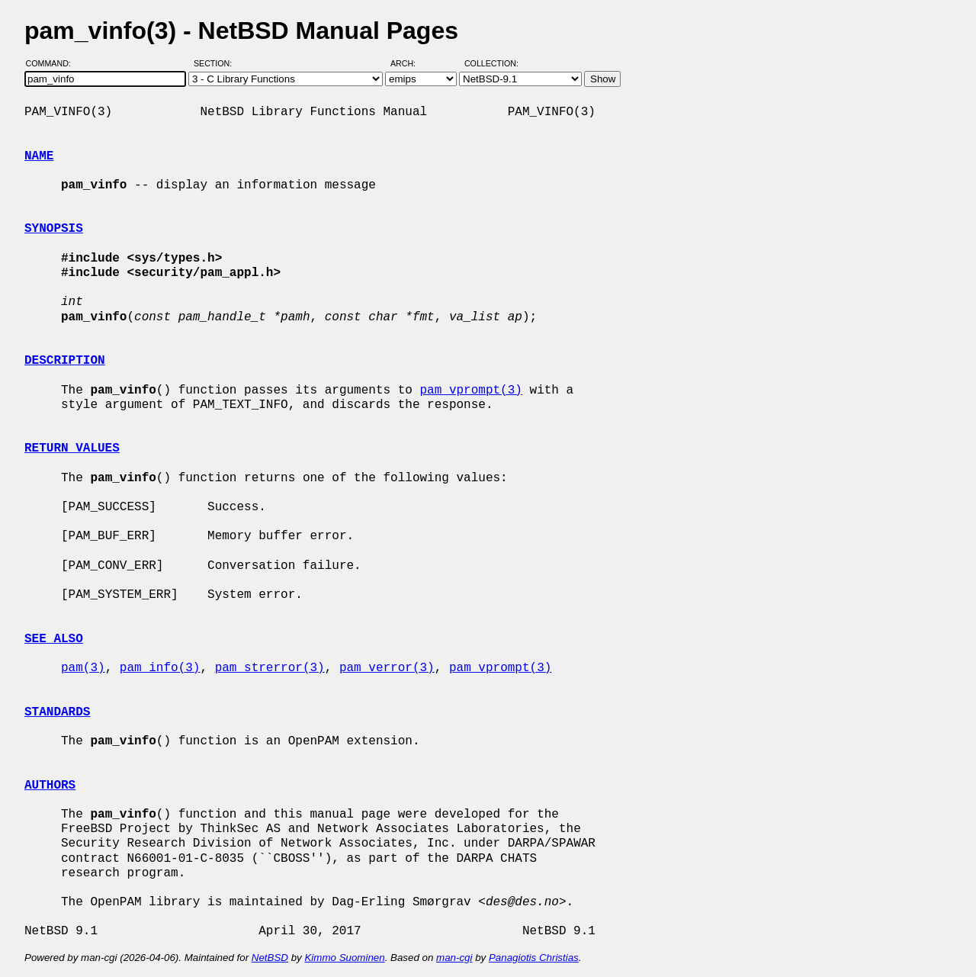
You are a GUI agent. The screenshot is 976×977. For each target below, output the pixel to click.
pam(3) (83, 668)
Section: (216, 63)
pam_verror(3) (387, 668)
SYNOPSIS (53, 228)
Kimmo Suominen (344, 957)
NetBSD (270, 957)
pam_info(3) (160, 668)
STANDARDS (57, 712)
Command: (53, 63)
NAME (38, 156)
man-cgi (454, 957)
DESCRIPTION (64, 360)
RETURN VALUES (72, 448)
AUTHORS (49, 785)
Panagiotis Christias (534, 957)
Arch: (409, 63)
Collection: (491, 63)
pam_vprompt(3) (470, 390)
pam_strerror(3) (270, 668)
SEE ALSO (53, 639)
